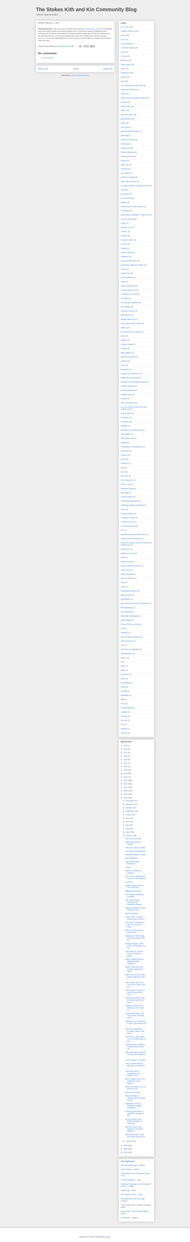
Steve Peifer (125, 65)
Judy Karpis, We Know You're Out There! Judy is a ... (135, 984)
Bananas (124, 60)
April (128, 829)
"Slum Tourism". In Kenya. (135, 1060)
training (124, 729)
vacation (124, 733)
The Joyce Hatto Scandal (135, 848)
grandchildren (126, 119)
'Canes (123, 56)
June (128, 822)
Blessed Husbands (128, 357)
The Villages (126, 307)
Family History (126, 252)
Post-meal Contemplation (135, 851)
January (129, 1141)
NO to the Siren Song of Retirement (135, 603)
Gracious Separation (129, 261)
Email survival (126, 562)
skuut (123, 704)
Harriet (123, 269)
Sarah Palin (125, 44)
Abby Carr (125, 165)
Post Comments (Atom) (80, 75)
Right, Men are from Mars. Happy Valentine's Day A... (135, 977)
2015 (125, 770)
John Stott (125, 127)
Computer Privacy (128, 518)
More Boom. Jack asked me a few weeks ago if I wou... (135, 1039)
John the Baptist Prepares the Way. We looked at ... (135, 1054)
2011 (125, 784)
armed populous (74, 38)
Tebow (123, 94)
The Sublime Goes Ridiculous (132, 863)
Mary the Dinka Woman (130, 131)
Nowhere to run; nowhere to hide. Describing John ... (135, 1023)
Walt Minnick (126, 315)
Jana (123, 1176)
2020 (125, 756)
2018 (125, 759)
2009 (125, 791)
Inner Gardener (127, 277)
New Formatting (131, 913)
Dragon (124, 202)
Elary (123, 557)
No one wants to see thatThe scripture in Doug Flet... (133, 1121)
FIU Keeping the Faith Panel (132, 85)
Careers (124, 361)
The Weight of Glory (129, 1194)
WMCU (124, 110)
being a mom (126, 227)
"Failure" (124, 231)
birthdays (124, 463)
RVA (122, 628)
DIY (122, 530)
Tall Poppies (125, 434)
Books (123, 35)
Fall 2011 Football (128, 177)
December (130, 801)
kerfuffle (124, 691)
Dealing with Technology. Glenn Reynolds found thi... (135, 938)
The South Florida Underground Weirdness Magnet (133, 902)
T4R (122, 645)
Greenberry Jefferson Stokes (132, 265)
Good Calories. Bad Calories (132, 207)
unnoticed (41, 38)
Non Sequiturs (126, 612)
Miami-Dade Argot (128, 286)
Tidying (124, 443)
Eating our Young (127, 553)
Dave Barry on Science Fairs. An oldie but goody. (134, 953)
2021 (125, 753)
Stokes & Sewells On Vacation (133, 872)
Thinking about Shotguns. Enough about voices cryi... (135, 1046)
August (129, 815)
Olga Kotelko (126, 620)
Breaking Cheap (127, 488)
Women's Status (127, 115)
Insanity (124, 399)
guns (123, 52)
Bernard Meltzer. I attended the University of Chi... (135, 1098)
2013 (125, 777)
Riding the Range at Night (135, 855)
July (127, 818)
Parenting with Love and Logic (133, 1199)
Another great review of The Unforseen (134, 886)
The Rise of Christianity (130, 649)
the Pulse (124, 476)
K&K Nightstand (131, 858)
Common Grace (127, 240)
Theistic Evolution (128, 311)
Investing (124, 144)
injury (123, 472)
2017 (125, 763)
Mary (134, 1190)
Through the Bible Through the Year (135, 186)
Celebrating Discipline (129, 501)
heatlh (123, 687)
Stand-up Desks (127, 156)
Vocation (124, 455)
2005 (125, 1149)
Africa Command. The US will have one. (135, 1088)
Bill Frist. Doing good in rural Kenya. (134, 931)
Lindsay (124, 1201)
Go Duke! (129, 882)
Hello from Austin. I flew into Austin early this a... (135, 1136)
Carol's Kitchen (127, 497)
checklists (125, 674)
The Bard (124, 298)
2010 (125, 787)
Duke (123, 69)
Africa (123, 190)
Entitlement (125, 73)
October (129, 808)
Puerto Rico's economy (130, 624)
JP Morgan (125, 211)
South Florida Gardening (130, 637)
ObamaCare (125, 148)
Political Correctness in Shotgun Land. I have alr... (134, 1008)
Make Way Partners (128, 181)
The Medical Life (127, 438)
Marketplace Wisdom (129, 591)
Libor (123, 282)
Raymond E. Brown (128, 90)
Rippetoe (124, 633)
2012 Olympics (127, 480)
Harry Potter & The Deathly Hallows (135, 1211)
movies (123, 161)
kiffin (123, 699)
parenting (124, 135)
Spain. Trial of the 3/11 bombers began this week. (134, 969)
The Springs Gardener (130, 303)
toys (122, 724)
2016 (125, 766)
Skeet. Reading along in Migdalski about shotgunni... (134, 961)
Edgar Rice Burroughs (129, 378)
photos (123, 123)
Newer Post (43, 69)
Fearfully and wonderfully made (133, 382)
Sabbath (124, 426)
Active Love (125, 484)
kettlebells (125, 695)
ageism (124, 658)
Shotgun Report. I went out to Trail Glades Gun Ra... (135, 946)
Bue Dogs (125, 493)
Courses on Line (127, 522)
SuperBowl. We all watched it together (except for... (133, 1106)
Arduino (124, 349)
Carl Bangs (125, 173)
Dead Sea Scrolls (128, 140)
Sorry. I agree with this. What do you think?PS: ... (135, 1065)
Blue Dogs (125, 194)
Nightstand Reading (133, 891)
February (129, 835)
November (130, 804)
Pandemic (125, 417)
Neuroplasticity (127, 608)
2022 (125, 749)
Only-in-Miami (126, 413)
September (130, 811)
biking (123, 670)
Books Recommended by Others (134, 98)
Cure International (128, 526)
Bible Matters (126, 353)
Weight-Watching (127, 319)
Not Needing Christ (128, 290)
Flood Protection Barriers (131, 566)
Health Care (125, 273)
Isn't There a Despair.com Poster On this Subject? (135, 877)
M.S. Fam (125, 27)
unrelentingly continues (93, 29)
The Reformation (127, 48)
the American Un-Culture (130, 332)
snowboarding (126, 708)
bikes (123, 666)
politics (123, 328)
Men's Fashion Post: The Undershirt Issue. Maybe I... (135, 1081)
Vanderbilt (125, 451)
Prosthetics (125, 422)
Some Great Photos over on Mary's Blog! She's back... (135, 1000)
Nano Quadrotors (127, 403)
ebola (123, 679)
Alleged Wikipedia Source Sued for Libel (135, 909)
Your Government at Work (131, 323)
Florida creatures (127, 386)
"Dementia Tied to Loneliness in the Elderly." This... (132, 1073)
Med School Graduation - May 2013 (135, 215)
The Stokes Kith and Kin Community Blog (86, 9)
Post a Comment (47, 58)
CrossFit (124, 244)
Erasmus (124, 102)
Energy (123, 248)
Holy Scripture (126, 1169)
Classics (124, 236)
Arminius (124, 169)
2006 (125, 1145)
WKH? (123, 459)
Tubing (127, 867)
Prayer (123, 223)
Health (123, 77)
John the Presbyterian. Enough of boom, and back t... (134, 1031)
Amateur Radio (127, 344)
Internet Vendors (127, 578)
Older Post (108, 69)
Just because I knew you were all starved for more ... (135, 992)
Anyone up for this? (133, 1092)
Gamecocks (125, 570)
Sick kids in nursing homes (131, 430)
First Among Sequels (129, 1165)
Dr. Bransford (126, 198)
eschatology (125, 683)
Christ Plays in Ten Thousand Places (135, 1173)
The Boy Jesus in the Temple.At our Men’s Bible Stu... (134, 1129)
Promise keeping (127, 152)
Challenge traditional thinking (132, 505)
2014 (125, 773)
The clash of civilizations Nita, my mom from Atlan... (134, 924)
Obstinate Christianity (129, 616)
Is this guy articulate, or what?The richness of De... (134, 1113)
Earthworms (125, 549)
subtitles (124, 712)
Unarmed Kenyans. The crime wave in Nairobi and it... (134, 1015)
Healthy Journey (127, 31)
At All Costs (125, 1218)
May (127, 825)
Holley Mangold (127, 574)
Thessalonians (126, 654)
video (123, 336)
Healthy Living (126, 394)
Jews (123, 582)
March (128, 832)
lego (122, 81)
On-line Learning (127, 219)
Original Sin (125, 1190)
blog (122, 468)
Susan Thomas (127, 641)
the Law (124, 720)
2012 (125, 780)
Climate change (127, 514)
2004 (125, 1152)
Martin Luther (126, 106)
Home (75, 69)
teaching (124, 716)
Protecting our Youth (129, 294)
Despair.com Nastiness (130, 374)
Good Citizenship (127, 390)
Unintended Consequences (131, 447)
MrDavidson (125, 599)
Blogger (107, 1237)
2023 (125, 746)
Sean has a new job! (133, 839)
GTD (123, 39)
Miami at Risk (126, 595)
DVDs (123, 365)
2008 (125, 794)
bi (121, 662)
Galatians (124, 257)
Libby (123, 587)
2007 (125, 798)
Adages (124, 340)
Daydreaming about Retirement (133, 534)
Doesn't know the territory (131, 539)
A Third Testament (128, 1180)
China (123, 509)
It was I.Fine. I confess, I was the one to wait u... (135, 918)
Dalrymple (125, 369)
